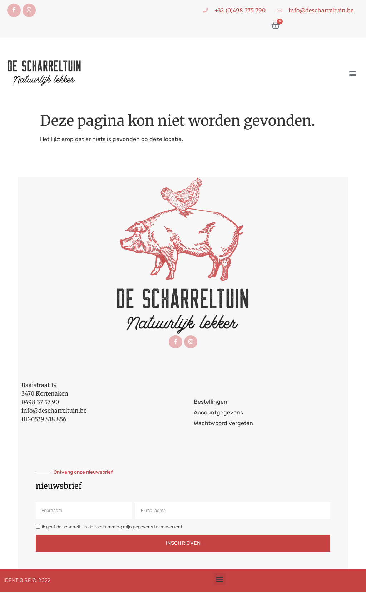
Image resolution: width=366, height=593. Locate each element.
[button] (353, 74)
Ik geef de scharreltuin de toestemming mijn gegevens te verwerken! (112, 528)
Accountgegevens (218, 413)
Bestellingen (210, 402)
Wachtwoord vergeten (223, 424)
